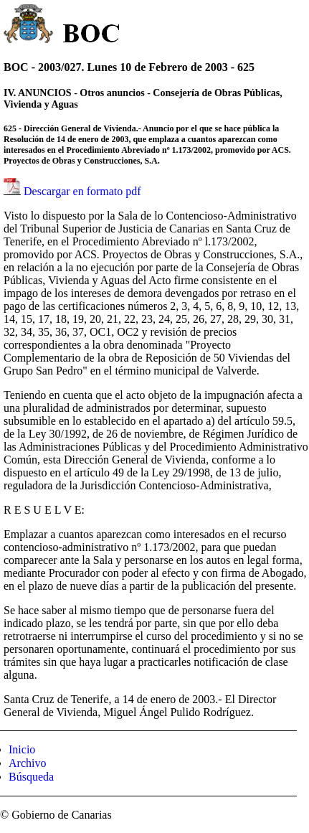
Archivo (27, 763)
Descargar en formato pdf (82, 191)
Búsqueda (31, 777)
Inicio (22, 749)
